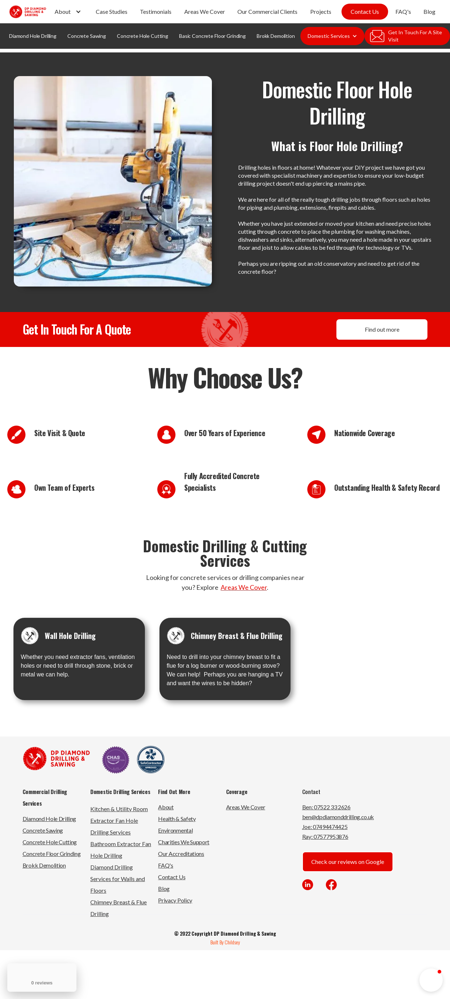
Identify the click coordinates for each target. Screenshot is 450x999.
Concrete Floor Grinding (52, 853)
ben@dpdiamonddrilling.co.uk (338, 816)
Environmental (175, 830)
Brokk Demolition (276, 36)
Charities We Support (183, 841)
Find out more (382, 329)
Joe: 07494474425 (325, 826)
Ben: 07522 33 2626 (326, 806)
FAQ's (403, 11)
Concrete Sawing (86, 36)
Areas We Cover (204, 11)
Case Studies (111, 11)
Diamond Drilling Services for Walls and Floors (117, 879)
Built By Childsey (225, 942)
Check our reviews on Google (347, 861)
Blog (429, 11)
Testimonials (155, 11)
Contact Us (365, 11)
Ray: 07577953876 (325, 836)
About (165, 806)
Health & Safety (177, 818)
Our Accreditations (181, 853)
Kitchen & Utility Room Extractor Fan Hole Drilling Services (119, 820)
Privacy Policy (175, 900)
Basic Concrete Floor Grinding (212, 36)
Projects (320, 11)
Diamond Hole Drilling (32, 36)
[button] (68, 11)
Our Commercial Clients (267, 11)
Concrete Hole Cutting (142, 36)
